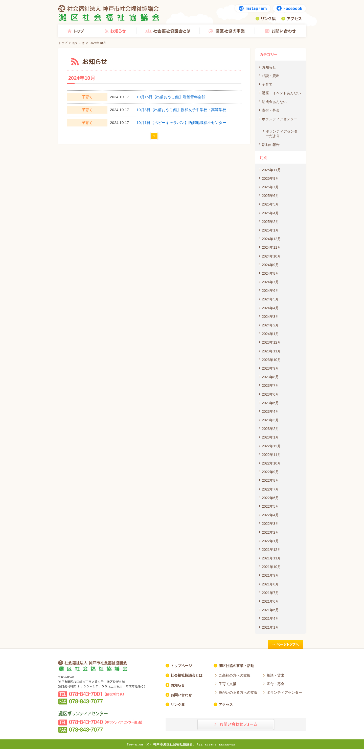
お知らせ (115, 30)
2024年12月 (271, 239)
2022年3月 (270, 524)
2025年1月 (270, 230)
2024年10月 (271, 256)
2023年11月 (271, 351)
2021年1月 (270, 627)
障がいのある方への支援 (238, 692)
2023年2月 (270, 429)
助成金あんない (274, 102)
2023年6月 (270, 394)
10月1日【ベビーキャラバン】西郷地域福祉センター (181, 122)
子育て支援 (227, 684)
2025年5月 (270, 204)
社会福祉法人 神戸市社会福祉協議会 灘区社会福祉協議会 (109, 13)
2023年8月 (270, 377)
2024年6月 (270, 291)
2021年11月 (271, 558)
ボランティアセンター (279, 119)
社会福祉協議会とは (167, 30)
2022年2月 (270, 532)
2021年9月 (270, 575)
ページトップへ (285, 644)
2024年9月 (270, 265)
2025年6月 (270, 196)
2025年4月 (270, 213)
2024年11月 (271, 247)
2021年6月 (270, 601)
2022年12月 (271, 446)
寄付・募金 (271, 110)
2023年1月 (270, 437)
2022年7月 (270, 489)
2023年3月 (270, 420)
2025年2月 (270, 222)
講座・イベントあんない (281, 93)
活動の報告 (271, 145)
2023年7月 (270, 385)
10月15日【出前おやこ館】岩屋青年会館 (171, 97)
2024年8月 (270, 273)
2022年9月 (270, 472)
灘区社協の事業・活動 (236, 666)
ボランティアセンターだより (282, 133)
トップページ (181, 666)
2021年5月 (270, 610)
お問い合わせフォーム (236, 724)
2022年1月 (270, 541)
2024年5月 (270, 299)
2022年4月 (270, 515)
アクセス (291, 18)
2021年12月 (271, 550)
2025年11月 (271, 170)
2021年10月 (271, 567)
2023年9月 (270, 368)
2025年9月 (270, 178)
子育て (267, 84)
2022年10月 (271, 463)
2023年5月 (270, 403)
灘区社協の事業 (227, 30)
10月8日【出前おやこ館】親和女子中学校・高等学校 (181, 110)
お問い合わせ (280, 30)
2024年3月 (270, 317)
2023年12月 (271, 342)
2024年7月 (270, 282)
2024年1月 (270, 334)
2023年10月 (271, 360)
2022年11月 (271, 455)
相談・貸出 (271, 76)
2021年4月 (270, 618)
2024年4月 (270, 308)
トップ (76, 30)
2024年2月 (270, 325)
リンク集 (265, 18)
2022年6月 (270, 498)
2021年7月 (270, 593)
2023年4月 (270, 411)
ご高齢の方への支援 (235, 675)
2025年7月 (270, 187)
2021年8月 (270, 584)
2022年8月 (270, 480)
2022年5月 (270, 506)
